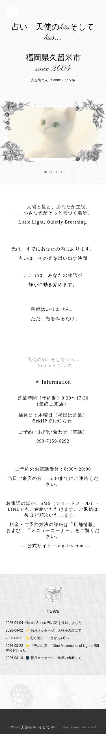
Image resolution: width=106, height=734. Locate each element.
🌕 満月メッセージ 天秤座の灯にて (43, 630)
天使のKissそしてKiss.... (41, 728)
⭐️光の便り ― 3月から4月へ (37, 638)
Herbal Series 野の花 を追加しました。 (45, 623)
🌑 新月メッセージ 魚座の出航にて (43, 658)
